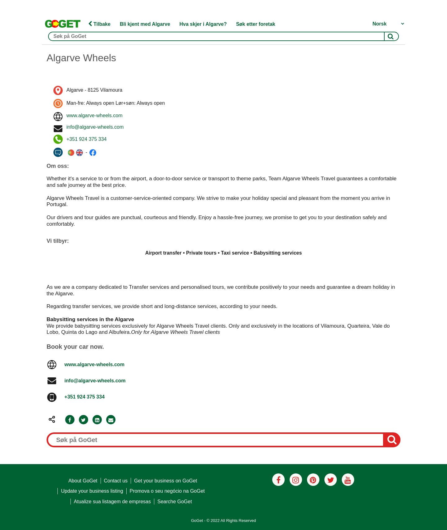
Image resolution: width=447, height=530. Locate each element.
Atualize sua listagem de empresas (112, 501)
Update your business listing (92, 491)
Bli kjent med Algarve (145, 24)
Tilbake (99, 24)
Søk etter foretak (255, 24)
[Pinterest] (313, 479)
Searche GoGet (174, 501)
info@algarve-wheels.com (95, 127)
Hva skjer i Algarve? (203, 24)
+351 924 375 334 (86, 139)
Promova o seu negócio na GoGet (167, 491)
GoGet (197, 520)
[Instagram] (296, 479)
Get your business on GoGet (165, 480)
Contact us (116, 480)
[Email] (111, 420)
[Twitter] (83, 420)
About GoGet (82, 480)
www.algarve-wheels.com (94, 115)
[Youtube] (348, 479)
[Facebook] (70, 420)
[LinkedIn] (97, 420)
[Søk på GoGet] (223, 36)
